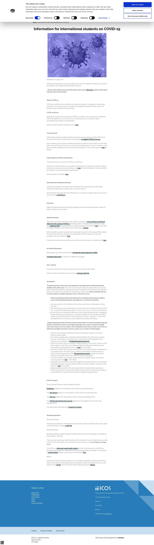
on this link (68, 425)
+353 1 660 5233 (107, 513)
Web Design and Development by (109, 538)
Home (35, 22)
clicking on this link (83, 273)
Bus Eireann (54, 393)
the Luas (52, 397)
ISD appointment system (82, 353)
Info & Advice (35, 497)
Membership (35, 495)
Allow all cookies (138, 5)
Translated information (54, 257)
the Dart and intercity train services (61, 401)
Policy (33, 499)
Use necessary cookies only (137, 16)
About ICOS (35, 492)
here (76, 125)
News (33, 501)
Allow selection (137, 10)
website (85, 228)
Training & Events (37, 503)
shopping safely (55, 226)
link (66, 360)
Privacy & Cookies (46, 530)
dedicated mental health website (67, 448)
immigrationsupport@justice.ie (79, 341)
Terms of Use (60, 530)
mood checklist (53, 452)
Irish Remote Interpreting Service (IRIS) (84, 252)
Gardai (58, 465)
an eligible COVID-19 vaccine (90, 139)
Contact (34, 530)
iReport (92, 465)
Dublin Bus (50, 388)
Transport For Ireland (75, 407)
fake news (90, 90)
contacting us (60, 195)
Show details (103, 18)
